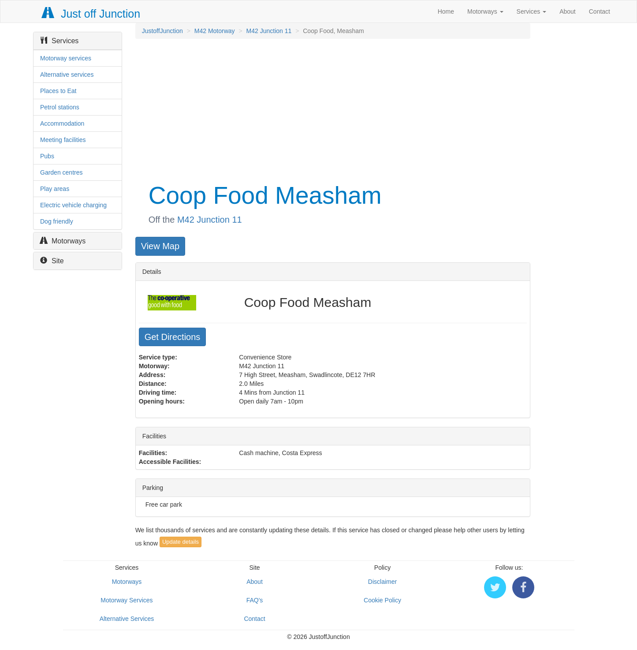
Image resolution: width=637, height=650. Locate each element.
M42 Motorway (214, 30)
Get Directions (173, 337)
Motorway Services (127, 600)
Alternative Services (127, 618)
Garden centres (61, 172)
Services (532, 11)
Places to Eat (58, 90)
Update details (180, 541)
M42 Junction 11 (269, 30)
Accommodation (62, 123)
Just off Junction (91, 13)
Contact (599, 11)
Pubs (47, 156)
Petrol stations (59, 107)
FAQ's (254, 600)
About (567, 11)
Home (446, 11)
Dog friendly (56, 221)
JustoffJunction (162, 30)
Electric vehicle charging (73, 205)
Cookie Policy (382, 600)
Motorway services (65, 58)
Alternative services (66, 74)
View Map (160, 246)
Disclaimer (382, 581)
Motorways (485, 11)
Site (52, 261)
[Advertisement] (332, 109)
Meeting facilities (63, 139)
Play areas (54, 188)
